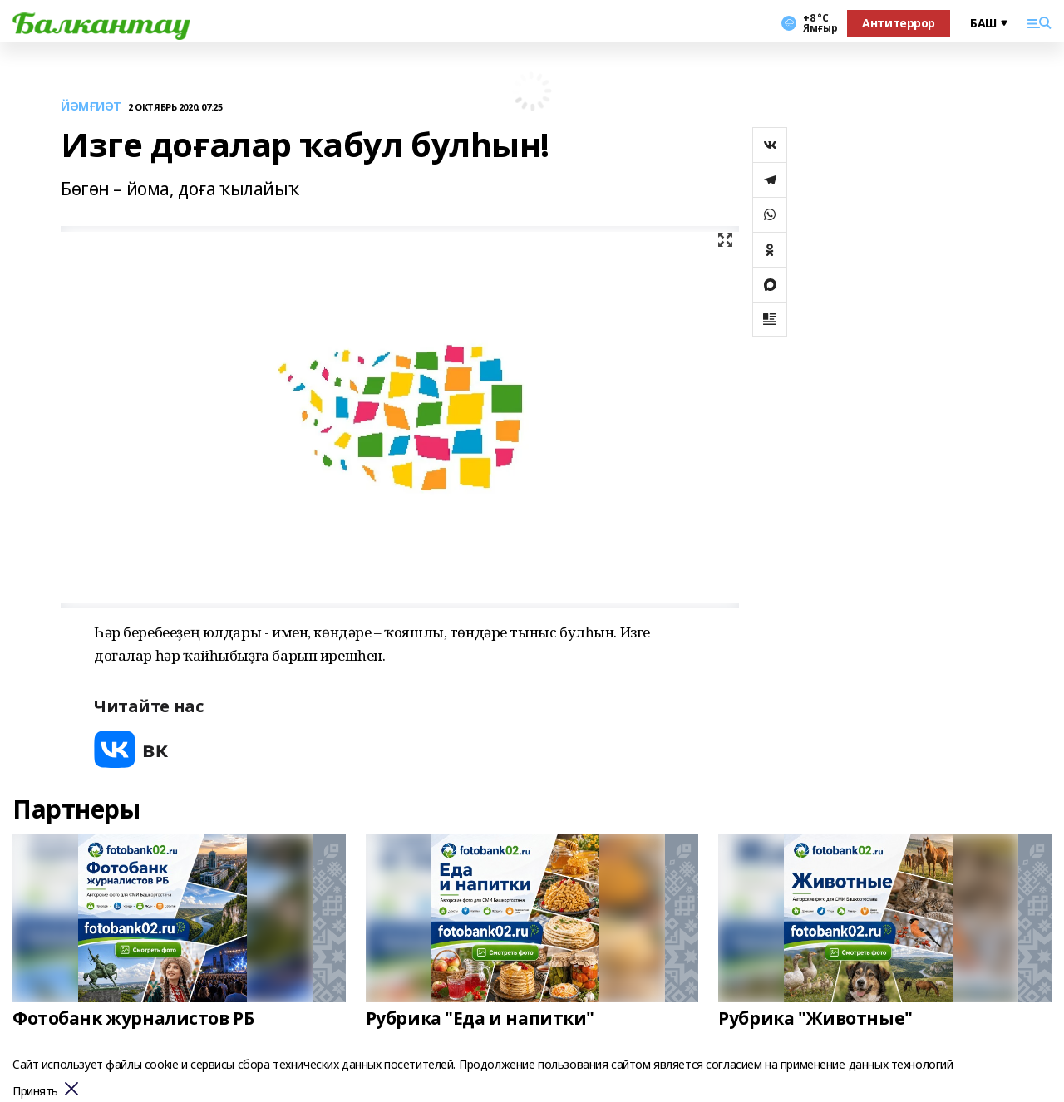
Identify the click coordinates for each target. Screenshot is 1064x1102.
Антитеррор (898, 23)
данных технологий (901, 1064)
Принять (35, 1092)
